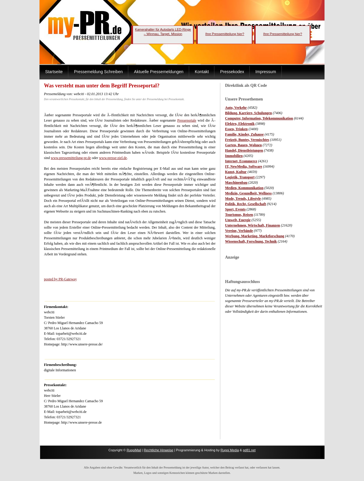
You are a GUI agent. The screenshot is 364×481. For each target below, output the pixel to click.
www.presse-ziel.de (113, 158)
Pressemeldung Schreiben (98, 71)
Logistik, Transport (240, 177)
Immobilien (234, 156)
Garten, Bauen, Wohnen (243, 145)
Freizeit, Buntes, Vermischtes (247, 140)
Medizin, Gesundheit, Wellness (248, 193)
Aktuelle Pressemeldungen (158, 71)
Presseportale (186, 120)
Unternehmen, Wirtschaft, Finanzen (252, 225)
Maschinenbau (236, 182)
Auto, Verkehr (236, 108)
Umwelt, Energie (238, 220)
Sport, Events (235, 209)
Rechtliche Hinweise (158, 450)
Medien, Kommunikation (244, 188)
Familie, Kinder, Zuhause (244, 134)
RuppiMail (133, 450)
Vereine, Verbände (239, 231)
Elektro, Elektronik (240, 124)
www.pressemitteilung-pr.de (71, 158)
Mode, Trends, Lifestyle (243, 199)
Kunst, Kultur (236, 172)
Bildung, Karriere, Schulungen (248, 113)
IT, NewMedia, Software (243, 166)
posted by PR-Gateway (60, 279)
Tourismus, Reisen (239, 215)
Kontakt (202, 71)
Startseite (54, 71)
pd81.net (249, 450)
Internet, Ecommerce (241, 161)
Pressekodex (232, 71)
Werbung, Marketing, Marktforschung (254, 236)
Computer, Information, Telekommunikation (259, 118)
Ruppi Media (230, 450)
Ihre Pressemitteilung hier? (224, 34)
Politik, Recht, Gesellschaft (245, 204)
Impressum (265, 71)
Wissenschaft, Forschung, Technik (251, 241)
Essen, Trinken (236, 129)
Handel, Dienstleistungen (244, 150)
